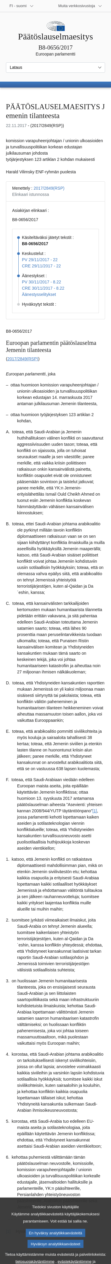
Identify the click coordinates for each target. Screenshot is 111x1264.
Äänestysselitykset (39, 294)
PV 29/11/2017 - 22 (40, 259)
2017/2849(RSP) (48, 188)
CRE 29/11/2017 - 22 (41, 266)
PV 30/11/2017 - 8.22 (41, 282)
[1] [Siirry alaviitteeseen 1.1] (94, 810)
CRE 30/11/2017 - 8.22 (43, 288)
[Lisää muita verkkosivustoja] (80, 6)
